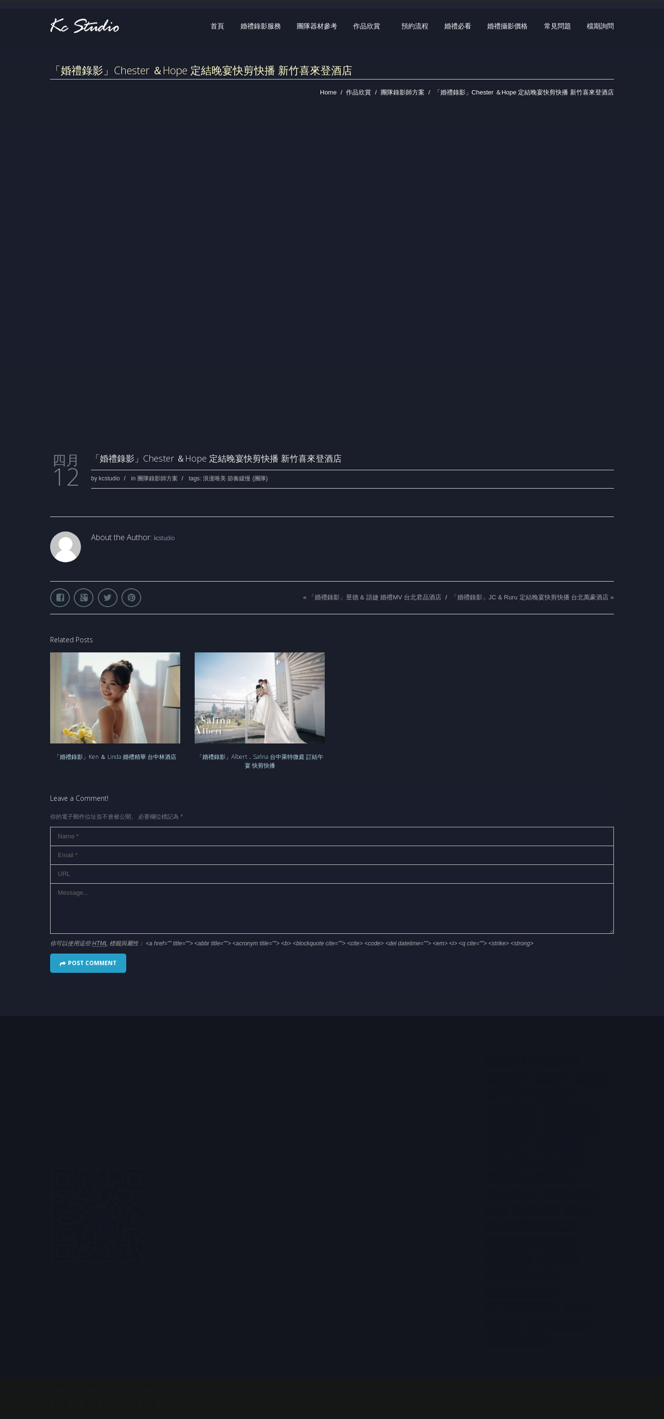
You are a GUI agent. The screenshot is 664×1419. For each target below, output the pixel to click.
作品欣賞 (366, 26)
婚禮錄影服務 (260, 26)
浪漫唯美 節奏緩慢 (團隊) (235, 478)
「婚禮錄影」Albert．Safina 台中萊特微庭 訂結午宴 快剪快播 (260, 761)
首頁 (217, 26)
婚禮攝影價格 (507, 26)
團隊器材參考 (317, 26)
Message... (332, 908)
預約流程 (414, 26)
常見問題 (557, 26)
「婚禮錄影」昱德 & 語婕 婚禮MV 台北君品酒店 (375, 597)
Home (328, 92)
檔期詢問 (600, 26)
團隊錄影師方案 (403, 92)
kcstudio (109, 478)
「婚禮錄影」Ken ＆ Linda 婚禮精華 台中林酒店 (115, 757)
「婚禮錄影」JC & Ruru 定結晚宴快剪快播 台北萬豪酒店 (530, 597)
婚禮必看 (457, 26)
